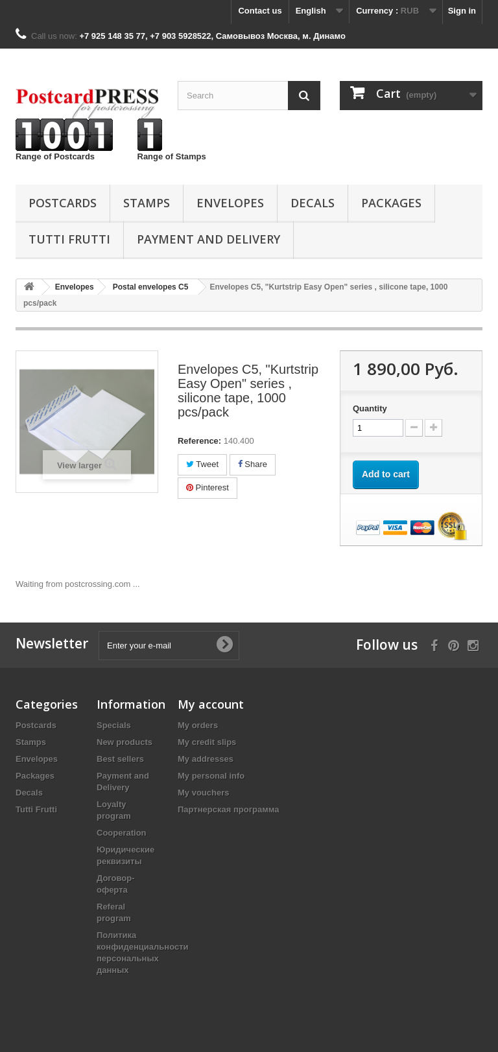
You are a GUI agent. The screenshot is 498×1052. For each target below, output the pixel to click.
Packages (391, 203)
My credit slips (207, 742)
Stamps (146, 203)
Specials (114, 725)
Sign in (462, 11)
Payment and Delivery (208, 239)
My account (211, 704)
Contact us (259, 11)
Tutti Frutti (69, 239)
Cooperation (122, 833)
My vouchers (203, 792)
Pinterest (207, 487)
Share (252, 464)
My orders (198, 725)
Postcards (63, 203)
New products (124, 742)
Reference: (199, 441)
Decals (312, 203)
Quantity (370, 408)
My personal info (211, 776)
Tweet (202, 464)
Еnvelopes (230, 203)
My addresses (205, 759)
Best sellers (120, 759)
